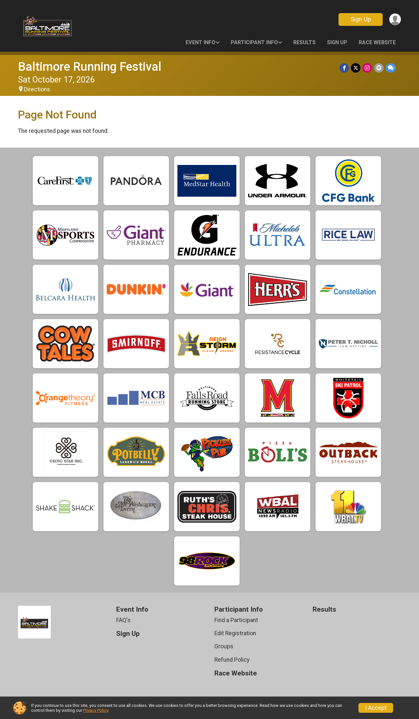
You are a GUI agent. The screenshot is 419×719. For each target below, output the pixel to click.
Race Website (377, 42)
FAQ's (123, 620)
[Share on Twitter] (356, 68)
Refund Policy (231, 659)
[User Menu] (395, 19)
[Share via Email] (379, 68)
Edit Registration (235, 633)
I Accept (376, 708)
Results (304, 42)
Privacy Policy (95, 710)
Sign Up (360, 19)
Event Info (200, 42)
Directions (37, 89)
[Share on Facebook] (344, 68)
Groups (223, 646)
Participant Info (254, 42)
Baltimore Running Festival (89, 67)
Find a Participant (236, 620)
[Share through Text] (391, 68)
